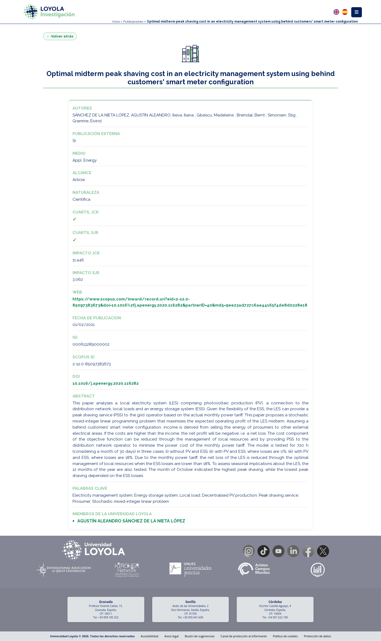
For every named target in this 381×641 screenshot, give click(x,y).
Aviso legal (171, 636)
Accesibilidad (149, 636)
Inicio (116, 21)
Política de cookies (285, 636)
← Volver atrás (59, 36)
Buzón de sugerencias (199, 636)
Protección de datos (317, 636)
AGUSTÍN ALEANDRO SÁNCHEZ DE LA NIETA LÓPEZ (131, 520)
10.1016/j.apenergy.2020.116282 (106, 383)
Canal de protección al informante (244, 636)
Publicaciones (133, 21)
